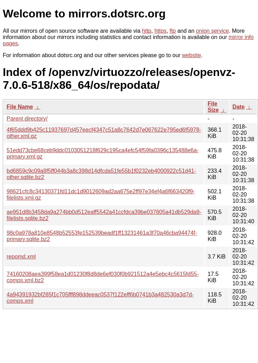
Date (239, 107)
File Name (20, 107)
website (191, 55)
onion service (212, 31)
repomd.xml (21, 257)
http (146, 31)
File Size (213, 107)
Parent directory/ (27, 119)
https (160, 31)
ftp (172, 31)
